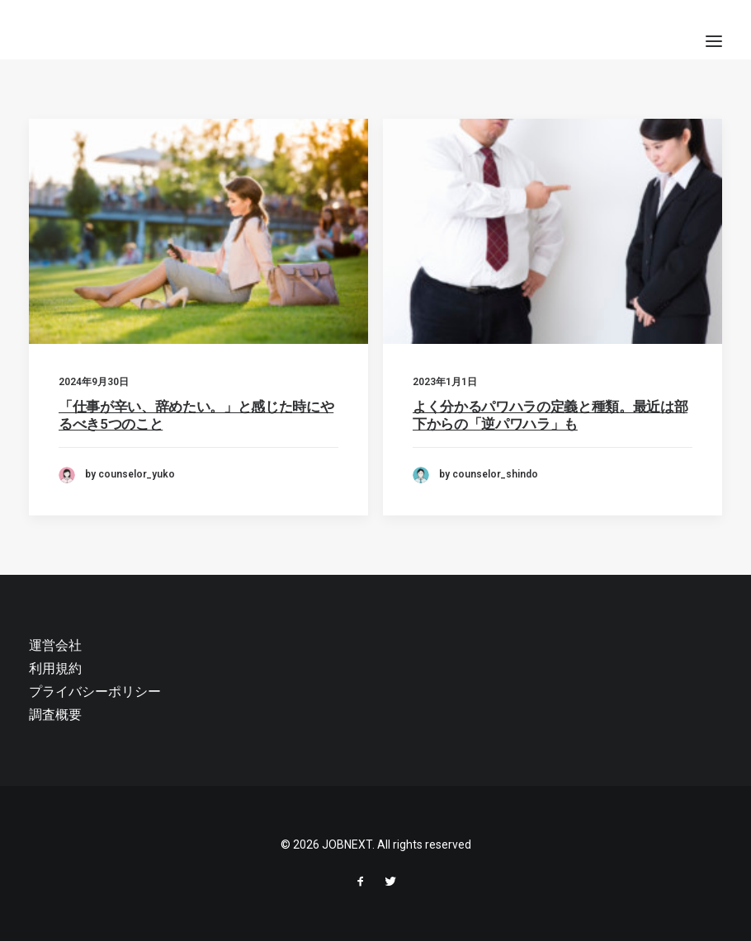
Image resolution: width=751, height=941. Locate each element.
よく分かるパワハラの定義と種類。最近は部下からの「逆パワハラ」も (550, 415)
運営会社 (55, 645)
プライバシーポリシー (95, 691)
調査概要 (55, 714)
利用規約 (55, 668)
